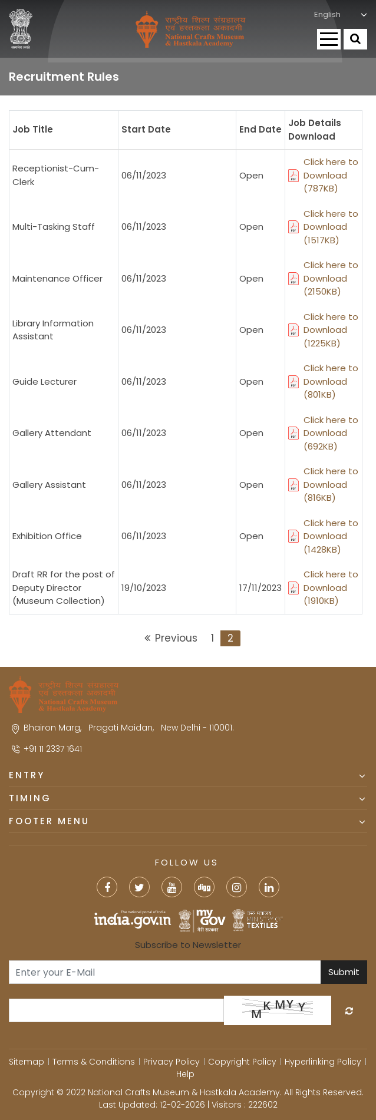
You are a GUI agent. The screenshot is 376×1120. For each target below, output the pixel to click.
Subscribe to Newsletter (188, 945)
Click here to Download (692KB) (323, 433)
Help (185, 1074)
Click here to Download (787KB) (323, 175)
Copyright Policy (242, 1062)
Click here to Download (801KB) (323, 381)
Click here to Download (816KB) (323, 484)
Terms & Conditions (93, 1062)
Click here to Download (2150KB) (323, 278)
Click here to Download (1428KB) (323, 536)
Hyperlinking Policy (323, 1062)
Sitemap (26, 1062)
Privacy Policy (171, 1062)
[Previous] (170, 638)
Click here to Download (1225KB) (323, 329)
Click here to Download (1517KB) (323, 226)
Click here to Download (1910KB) (323, 587)
